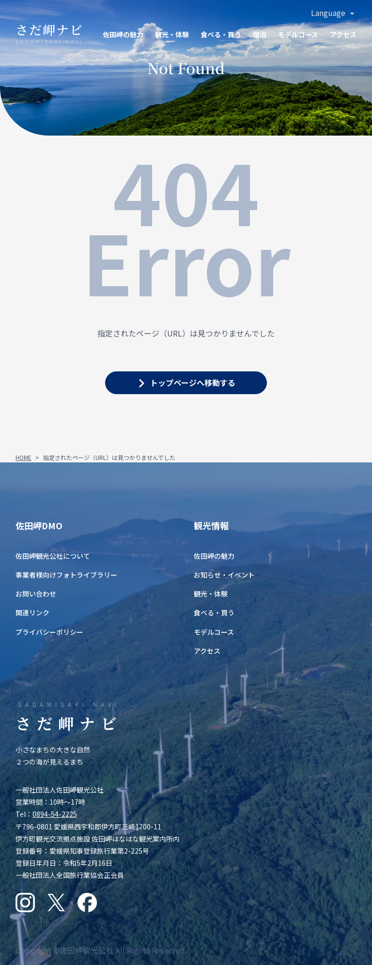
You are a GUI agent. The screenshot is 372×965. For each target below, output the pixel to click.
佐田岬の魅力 (123, 34)
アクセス (343, 34)
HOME (23, 457)
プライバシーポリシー (49, 632)
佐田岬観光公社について (53, 556)
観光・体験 (172, 34)
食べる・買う (214, 612)
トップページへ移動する (192, 382)
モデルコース (298, 34)
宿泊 (259, 34)
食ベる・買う (221, 34)
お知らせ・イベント (224, 575)
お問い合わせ (36, 593)
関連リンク (32, 612)
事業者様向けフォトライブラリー (66, 575)
